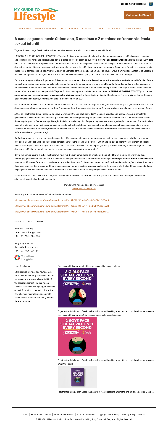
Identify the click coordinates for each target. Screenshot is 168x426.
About (25, 414)
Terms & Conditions (86, 414)
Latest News (22, 28)
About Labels (69, 28)
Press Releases (45, 28)
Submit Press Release (64, 414)
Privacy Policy (128, 414)
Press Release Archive (41, 414)
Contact (88, 28)
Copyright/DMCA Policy (109, 414)
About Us (104, 28)
